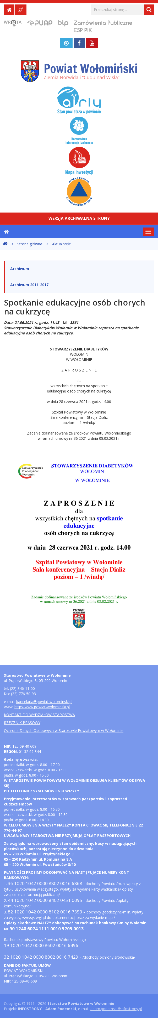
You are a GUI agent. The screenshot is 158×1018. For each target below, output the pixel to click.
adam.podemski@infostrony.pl (116, 1008)
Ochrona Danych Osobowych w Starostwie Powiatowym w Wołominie (63, 730)
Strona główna (29, 243)
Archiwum (19, 268)
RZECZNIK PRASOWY (22, 722)
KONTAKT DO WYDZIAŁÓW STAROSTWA (39, 714)
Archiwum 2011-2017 (29, 284)
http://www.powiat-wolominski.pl (42, 706)
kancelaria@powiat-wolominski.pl (44, 701)
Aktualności (62, 243)
